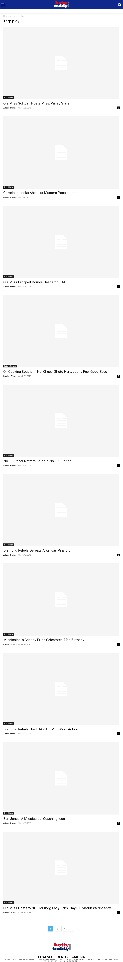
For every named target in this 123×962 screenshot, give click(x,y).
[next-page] (71, 928)
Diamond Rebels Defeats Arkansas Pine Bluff (38, 550)
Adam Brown (9, 108)
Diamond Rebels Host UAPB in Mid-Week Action (40, 729)
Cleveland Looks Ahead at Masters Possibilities (40, 193)
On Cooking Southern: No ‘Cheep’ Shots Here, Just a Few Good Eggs (55, 372)
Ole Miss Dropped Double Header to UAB (34, 282)
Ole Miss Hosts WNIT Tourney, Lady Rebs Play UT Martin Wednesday (57, 908)
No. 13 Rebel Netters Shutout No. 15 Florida (37, 461)
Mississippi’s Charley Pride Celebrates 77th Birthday (43, 640)
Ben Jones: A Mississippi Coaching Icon (34, 819)
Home (6, 16)
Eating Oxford (10, 366)
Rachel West (9, 376)
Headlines (8, 98)
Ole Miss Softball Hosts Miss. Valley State (36, 103)
